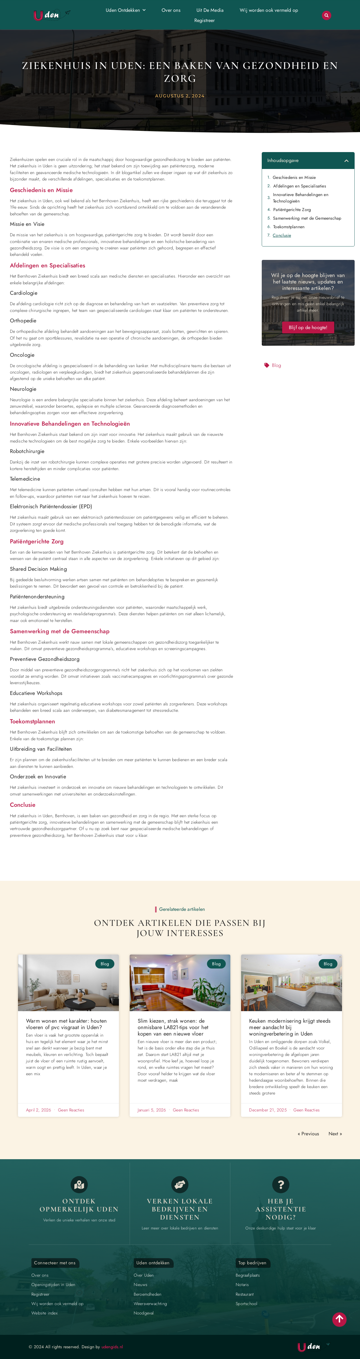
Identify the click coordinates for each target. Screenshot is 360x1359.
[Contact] (280, 1184)
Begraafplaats (248, 1275)
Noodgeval (144, 1313)
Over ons (171, 10)
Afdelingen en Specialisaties (299, 186)
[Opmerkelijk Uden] (79, 1184)
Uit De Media (210, 10)
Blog (276, 365)
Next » (335, 1133)
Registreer (204, 20)
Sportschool (246, 1304)
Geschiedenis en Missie (294, 177)
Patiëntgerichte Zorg (292, 210)
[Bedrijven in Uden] (179, 1184)
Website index (44, 1313)
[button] (326, 15)
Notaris (242, 1284)
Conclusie (282, 235)
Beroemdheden (147, 1294)
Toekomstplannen (288, 227)
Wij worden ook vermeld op (269, 10)
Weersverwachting (150, 1304)
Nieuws (140, 1284)
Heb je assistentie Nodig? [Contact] (281, 1209)
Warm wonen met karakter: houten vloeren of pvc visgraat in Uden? (66, 1024)
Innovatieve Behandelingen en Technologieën (300, 197)
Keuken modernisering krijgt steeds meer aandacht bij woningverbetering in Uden (289, 1027)
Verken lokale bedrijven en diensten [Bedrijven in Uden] (180, 1209)
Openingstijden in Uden (53, 1284)
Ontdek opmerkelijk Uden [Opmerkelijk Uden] (79, 1205)
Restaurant (245, 1294)
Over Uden (144, 1275)
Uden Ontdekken (126, 10)
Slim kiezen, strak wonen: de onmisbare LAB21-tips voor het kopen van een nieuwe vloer (173, 1027)
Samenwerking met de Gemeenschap (307, 218)
